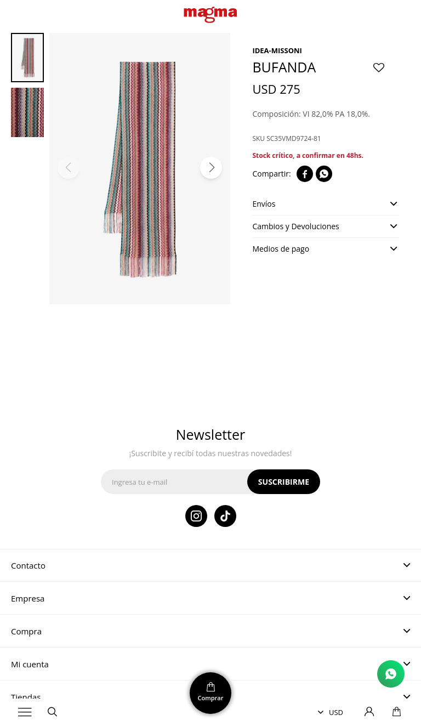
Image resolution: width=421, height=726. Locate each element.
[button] (211, 168)
